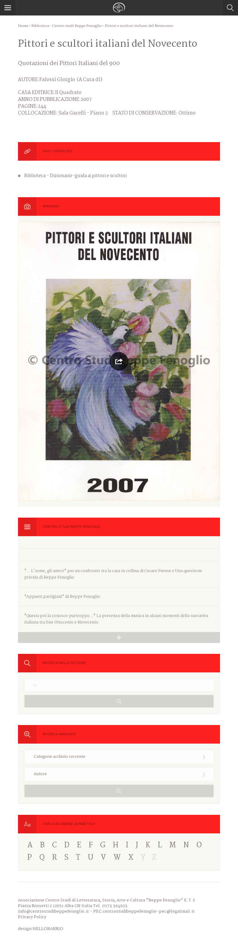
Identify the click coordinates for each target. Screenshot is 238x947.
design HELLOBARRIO (40, 929)
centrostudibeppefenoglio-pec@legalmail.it (149, 911)
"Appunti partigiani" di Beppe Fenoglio (62, 596)
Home (23, 26)
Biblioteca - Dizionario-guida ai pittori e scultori (75, 176)
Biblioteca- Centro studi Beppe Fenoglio (66, 26)
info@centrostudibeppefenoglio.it (53, 911)
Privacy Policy (32, 917)
